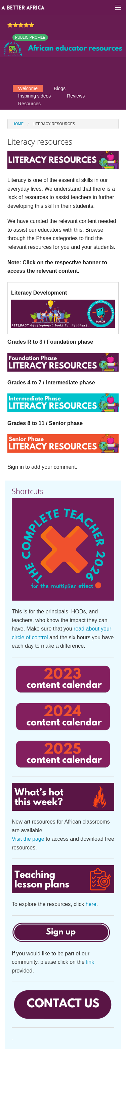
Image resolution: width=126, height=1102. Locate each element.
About (29, 1067)
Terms (77, 1067)
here (91, 904)
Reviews (76, 96)
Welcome (28, 88)
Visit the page (28, 839)
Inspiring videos (34, 96)
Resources (29, 103)
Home (18, 124)
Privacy (101, 1067)
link (90, 962)
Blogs (60, 88)
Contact (53, 1067)
